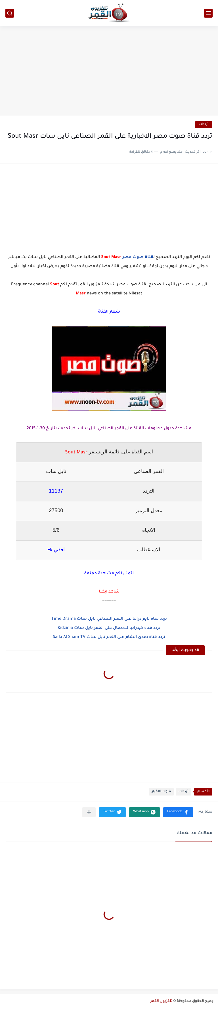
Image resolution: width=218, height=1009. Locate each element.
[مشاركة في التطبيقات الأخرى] (89, 812)
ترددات (204, 124)
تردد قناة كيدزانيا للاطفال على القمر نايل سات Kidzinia (109, 628)
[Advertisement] (109, 71)
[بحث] (9, 13)
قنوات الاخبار (161, 792)
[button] (178, 812)
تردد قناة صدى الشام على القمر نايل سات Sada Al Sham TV (109, 637)
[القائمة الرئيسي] (208, 13)
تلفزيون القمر (161, 1001)
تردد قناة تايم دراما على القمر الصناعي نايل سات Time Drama (109, 619)
